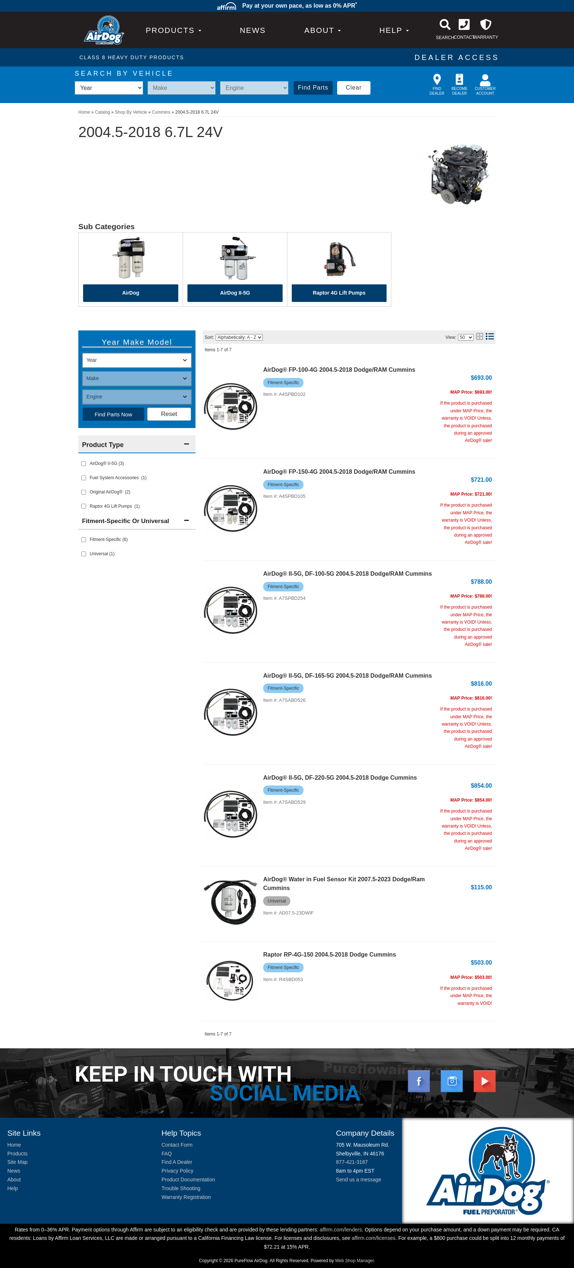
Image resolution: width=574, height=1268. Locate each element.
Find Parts (313, 87)
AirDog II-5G (235, 293)
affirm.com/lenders (341, 1230)
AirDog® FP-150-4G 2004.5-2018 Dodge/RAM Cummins (339, 472)
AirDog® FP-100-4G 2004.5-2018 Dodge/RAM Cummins (339, 370)
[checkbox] (83, 539)
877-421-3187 (352, 1162)
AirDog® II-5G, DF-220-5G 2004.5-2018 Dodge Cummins (340, 778)
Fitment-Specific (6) (109, 539)
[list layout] (490, 337)
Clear (354, 87)
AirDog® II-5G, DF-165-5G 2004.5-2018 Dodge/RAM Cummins (347, 676)
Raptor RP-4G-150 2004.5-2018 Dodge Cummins (329, 954)
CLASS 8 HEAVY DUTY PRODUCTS (131, 57)
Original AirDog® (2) (110, 492)
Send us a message (358, 1179)
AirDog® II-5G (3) (107, 463)
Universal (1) (102, 553)
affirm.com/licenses (374, 1238)
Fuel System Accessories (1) (118, 477)
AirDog (130, 293)
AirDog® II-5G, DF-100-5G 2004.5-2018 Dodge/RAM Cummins (347, 574)
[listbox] (109, 88)
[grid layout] (480, 337)
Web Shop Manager (354, 1260)
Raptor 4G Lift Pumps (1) (115, 506)
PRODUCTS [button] (173, 30)
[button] (322, 30)
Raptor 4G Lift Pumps (339, 293)
